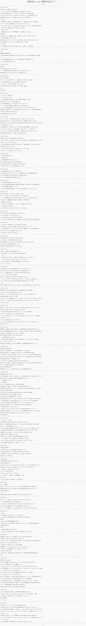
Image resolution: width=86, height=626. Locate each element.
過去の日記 (43, 4)
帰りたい (43, 624)
